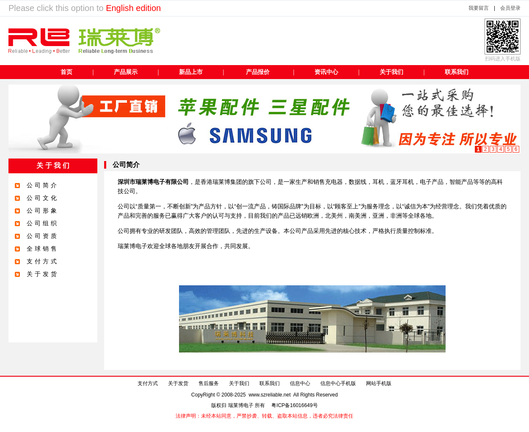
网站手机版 (378, 383)
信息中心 (300, 383)
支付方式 (148, 383)
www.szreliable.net (269, 395)
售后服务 (208, 383)
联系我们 (269, 383)
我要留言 (478, 8)
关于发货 (178, 383)
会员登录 (510, 8)
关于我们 (239, 383)
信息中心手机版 (338, 383)
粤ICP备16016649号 (294, 405)
